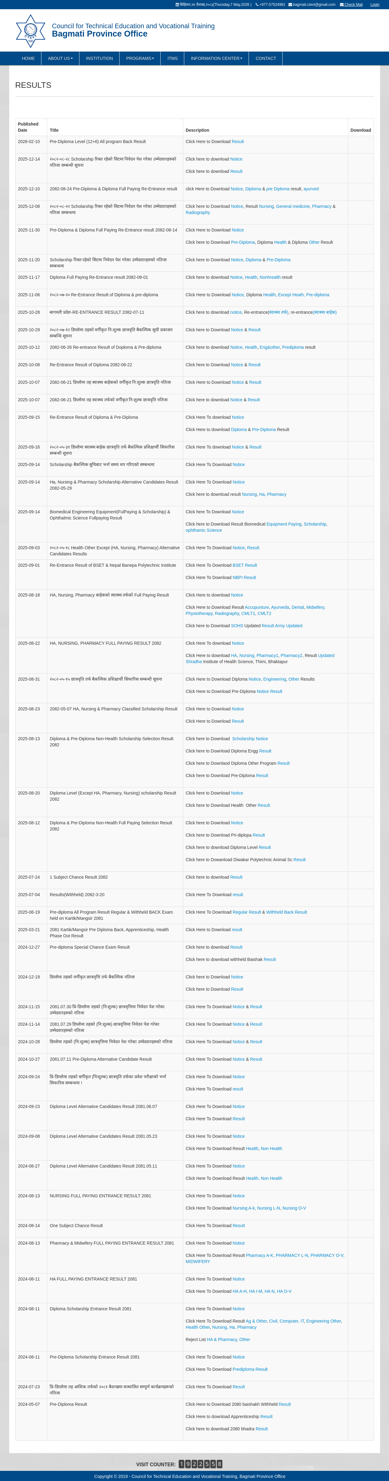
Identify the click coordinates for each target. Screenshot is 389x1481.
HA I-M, (256, 1291)
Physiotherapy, (200, 613)
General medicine (293, 206)
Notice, (238, 294)
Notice (236, 159)
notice (236, 312)
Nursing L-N (268, 1208)
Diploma (253, 188)
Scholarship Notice (250, 738)
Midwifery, (315, 607)
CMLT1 (248, 613)
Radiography (198, 212)
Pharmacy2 (292, 655)
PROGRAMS (140, 58)
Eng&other (270, 347)
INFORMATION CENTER (216, 58)
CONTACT (266, 58)
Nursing (266, 206)
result (238, 894)
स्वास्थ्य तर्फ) (278, 312)
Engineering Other (323, 1321)
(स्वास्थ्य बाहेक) (325, 312)
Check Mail (351, 4)
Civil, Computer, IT (286, 1321)
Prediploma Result (249, 1369)
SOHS (237, 625)
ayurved (311, 188)
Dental (298, 607)
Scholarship (315, 524)
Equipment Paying (284, 524)
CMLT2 (264, 613)
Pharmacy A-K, (260, 1255)
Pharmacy (322, 206)
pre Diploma (277, 188)
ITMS (172, 58)
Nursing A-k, (245, 1208)
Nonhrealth (270, 277)
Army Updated (288, 625)
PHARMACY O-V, (327, 1255)
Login (375, 4)
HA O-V (284, 1291)
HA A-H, (240, 1291)
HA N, (270, 1291)
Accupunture (256, 607)
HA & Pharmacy (222, 1339)
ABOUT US (60, 58)
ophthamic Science (204, 530)
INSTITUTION (99, 58)
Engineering (274, 679)
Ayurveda (280, 607)
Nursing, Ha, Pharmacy (234, 1327)
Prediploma (293, 347)
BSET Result (245, 565)
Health (280, 242)
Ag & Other (256, 1321)
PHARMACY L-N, (292, 1255)
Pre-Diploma (243, 242)
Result (238, 141)
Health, (253, 1178)
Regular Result (247, 912)
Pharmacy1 (267, 655)
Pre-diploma (317, 294)
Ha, (262, 494)
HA (234, 655)
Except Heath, (292, 294)
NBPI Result (244, 577)
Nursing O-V (294, 1208)
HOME (28, 58)
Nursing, (247, 655)
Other (315, 242)
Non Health (271, 1148)
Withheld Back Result (286, 912)
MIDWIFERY (198, 1261)
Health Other (198, 1327)
